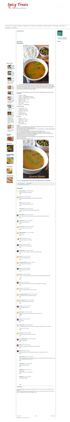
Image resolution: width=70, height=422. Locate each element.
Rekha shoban (21, 214)
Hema (20, 282)
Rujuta (20, 318)
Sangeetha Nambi (22, 232)
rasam (28, 184)
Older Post (53, 415)
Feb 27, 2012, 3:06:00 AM (29, 250)
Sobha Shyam (21, 324)
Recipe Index (20, 25)
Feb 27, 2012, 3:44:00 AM (26, 256)
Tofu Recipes (14, 27)
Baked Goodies (26, 25)
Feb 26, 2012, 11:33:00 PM (26, 238)
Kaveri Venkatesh (22, 300)
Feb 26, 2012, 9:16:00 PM (26, 202)
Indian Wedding (21, 356)
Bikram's (20, 277)
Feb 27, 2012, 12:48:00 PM (28, 324)
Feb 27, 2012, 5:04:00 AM (26, 268)
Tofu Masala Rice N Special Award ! (13, 88)
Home (7, 25)
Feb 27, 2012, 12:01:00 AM (26, 244)
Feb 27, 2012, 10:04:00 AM (29, 300)
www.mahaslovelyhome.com (24, 294)
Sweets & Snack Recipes (47, 25)
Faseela (20, 256)
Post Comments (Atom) (25, 417)
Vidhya (20, 344)
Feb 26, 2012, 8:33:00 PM (26, 196)
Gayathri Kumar (22, 226)
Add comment (19, 386)
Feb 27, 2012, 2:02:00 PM (31, 338)
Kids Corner (40, 25)
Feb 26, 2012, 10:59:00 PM (29, 226)
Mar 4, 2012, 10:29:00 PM (29, 356)
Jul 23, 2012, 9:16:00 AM (27, 369)
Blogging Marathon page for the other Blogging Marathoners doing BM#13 (36, 180)
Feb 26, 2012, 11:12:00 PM (29, 232)
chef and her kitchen (22, 262)
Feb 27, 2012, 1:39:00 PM (27, 332)
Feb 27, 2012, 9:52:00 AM (33, 294)
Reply (20, 193)
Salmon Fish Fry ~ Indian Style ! (13, 93)
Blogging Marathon (23, 184)
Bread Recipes (8, 27)
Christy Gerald (21, 208)
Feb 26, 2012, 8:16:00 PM (29, 190)
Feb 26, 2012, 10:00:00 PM (28, 214)
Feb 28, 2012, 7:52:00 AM (25, 350)
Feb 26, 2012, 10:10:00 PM (28, 220)
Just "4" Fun (24, 328)
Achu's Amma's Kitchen (23, 338)
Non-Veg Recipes (33, 25)
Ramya (20, 268)
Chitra (20, 244)
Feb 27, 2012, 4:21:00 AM (31, 262)
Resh (20, 350)
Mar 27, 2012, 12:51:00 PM (28, 363)
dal (26, 184)
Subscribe (14, 25)
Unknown (21, 332)
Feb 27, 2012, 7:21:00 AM (25, 282)
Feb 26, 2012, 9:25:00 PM (29, 208)
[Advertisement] (37, 18)
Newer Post (19, 415)
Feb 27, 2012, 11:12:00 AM (26, 306)
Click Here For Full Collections (62, 38)
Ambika (20, 202)
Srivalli (20, 238)
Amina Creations (22, 190)
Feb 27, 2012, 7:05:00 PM (26, 344)
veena (20, 288)
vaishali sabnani (21, 250)
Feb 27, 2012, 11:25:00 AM (26, 318)
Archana (20, 306)
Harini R (20, 196)
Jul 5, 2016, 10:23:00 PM (27, 376)
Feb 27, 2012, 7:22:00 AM (25, 288)
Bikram (20, 274)
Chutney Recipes (55, 25)
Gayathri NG (21, 220)
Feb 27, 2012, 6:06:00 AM (26, 274)
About (11, 25)
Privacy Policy (62, 25)
